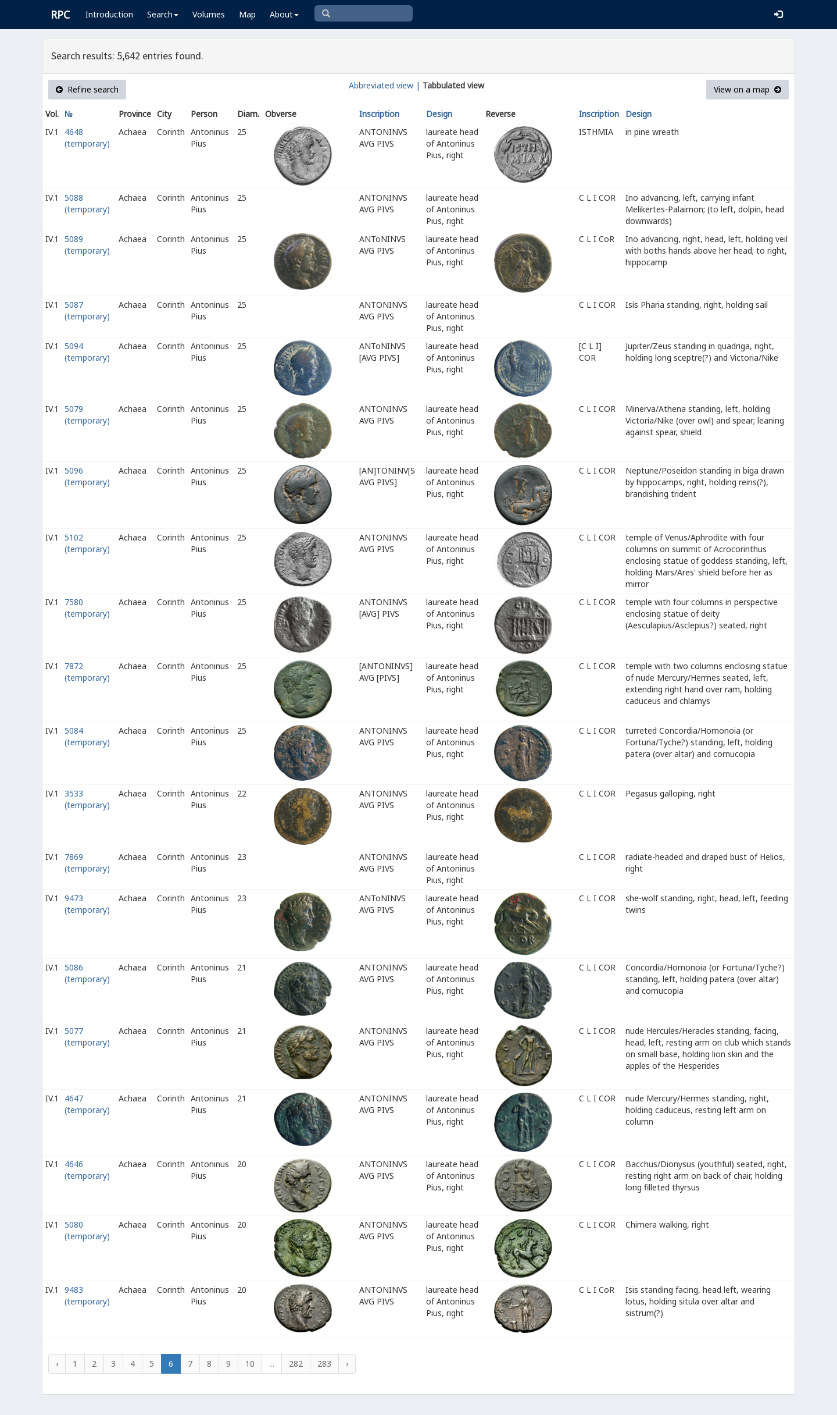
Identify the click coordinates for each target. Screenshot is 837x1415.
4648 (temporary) (87, 137)
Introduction (109, 14)
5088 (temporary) (87, 203)
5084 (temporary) (87, 736)
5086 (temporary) (87, 973)
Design (439, 113)
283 (324, 1363)
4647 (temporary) (87, 1104)
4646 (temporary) (87, 1169)
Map (247, 14)
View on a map (747, 89)
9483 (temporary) (87, 1295)
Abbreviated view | (384, 85)
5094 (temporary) (87, 351)
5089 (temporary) (87, 244)
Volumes (208, 14)
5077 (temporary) (87, 1036)
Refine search (87, 89)
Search (162, 14)
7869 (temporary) (87, 862)
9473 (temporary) (87, 904)
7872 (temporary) (87, 671)
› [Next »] (347, 1363)
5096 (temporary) (87, 476)
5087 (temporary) (87, 310)
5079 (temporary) (87, 414)
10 (250, 1363)
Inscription (379, 113)
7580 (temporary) (87, 607)
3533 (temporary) (87, 799)
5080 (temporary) (87, 1230)
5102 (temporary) (87, 543)
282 (296, 1363)
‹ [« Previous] (57, 1363)
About (284, 14)
